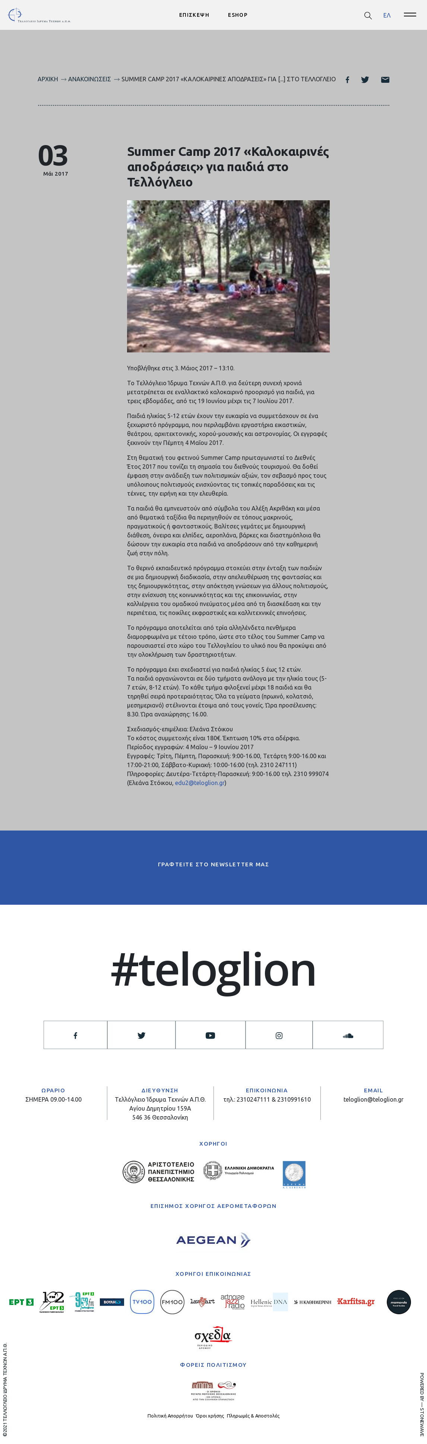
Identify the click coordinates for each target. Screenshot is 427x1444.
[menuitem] (387, 15)
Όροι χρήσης (210, 1415)
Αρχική (48, 79)
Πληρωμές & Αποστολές (253, 1415)
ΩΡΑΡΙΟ (53, 1090)
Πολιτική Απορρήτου (170, 1415)
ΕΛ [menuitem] (386, 15)
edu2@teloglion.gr (200, 783)
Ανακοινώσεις (89, 79)
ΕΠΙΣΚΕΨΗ (194, 15)
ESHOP (238, 15)
